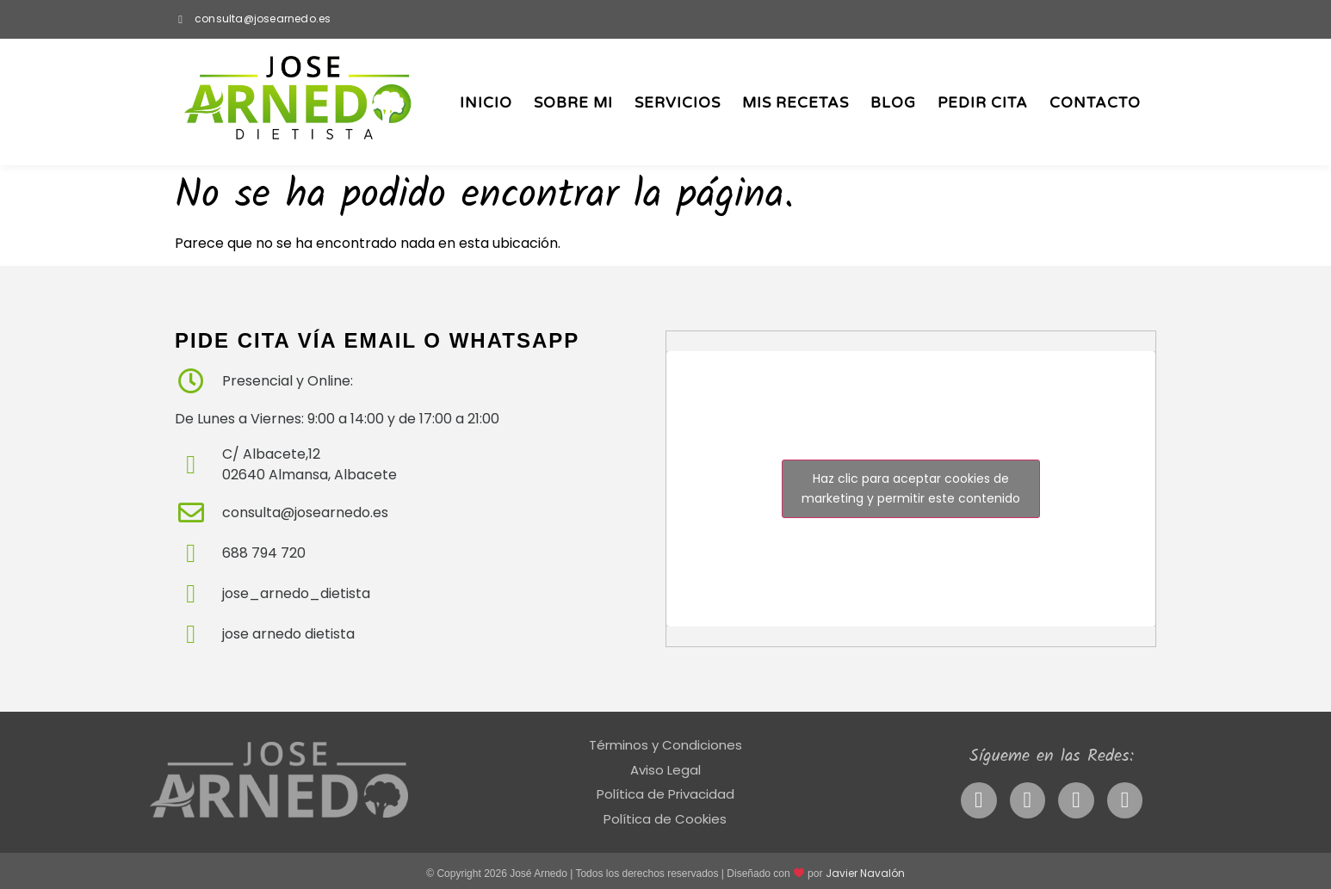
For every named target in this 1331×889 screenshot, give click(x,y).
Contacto (1095, 103)
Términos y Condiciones (665, 745)
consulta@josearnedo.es (263, 18)
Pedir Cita (983, 103)
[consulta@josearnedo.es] (180, 19)
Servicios (678, 103)
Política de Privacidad (665, 794)
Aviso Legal (665, 770)
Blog (893, 103)
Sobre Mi (573, 103)
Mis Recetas (795, 103)
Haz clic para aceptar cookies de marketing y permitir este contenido (911, 488)
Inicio (486, 103)
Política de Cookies (665, 819)
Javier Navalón (865, 873)
